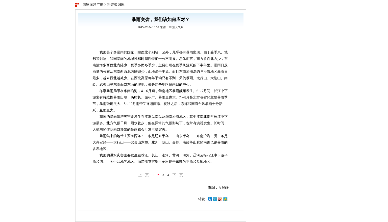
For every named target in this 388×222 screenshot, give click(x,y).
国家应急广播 (93, 4)
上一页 (143, 175)
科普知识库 (115, 4)
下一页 (177, 175)
